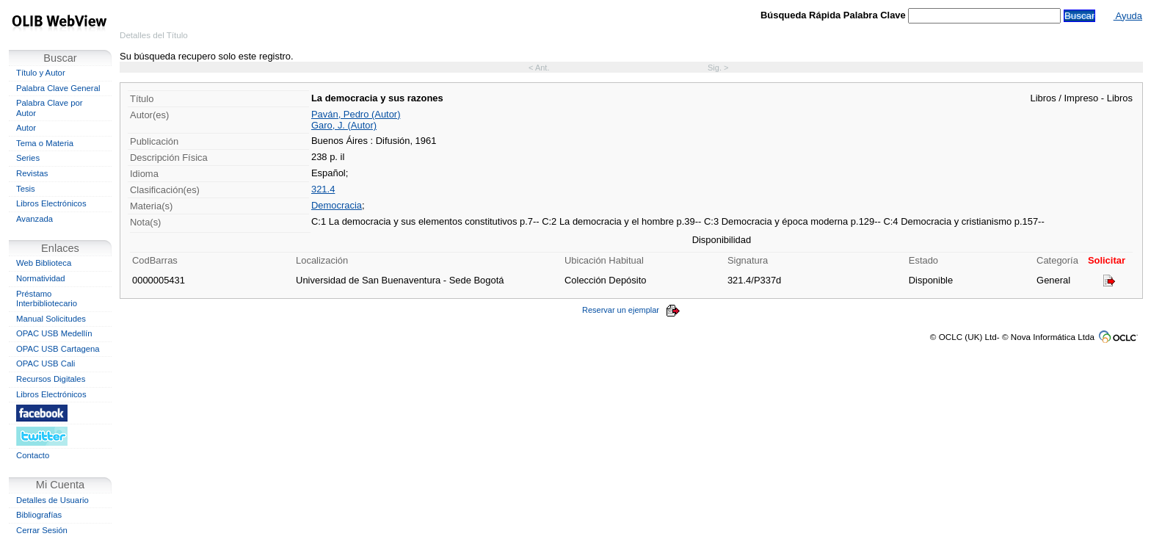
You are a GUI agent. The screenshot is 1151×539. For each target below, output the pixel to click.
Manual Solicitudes (51, 318)
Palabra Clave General (58, 88)
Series (28, 157)
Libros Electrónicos (51, 203)
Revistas (32, 173)
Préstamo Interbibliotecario (46, 298)
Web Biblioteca (43, 262)
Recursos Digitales (50, 379)
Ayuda (1128, 15)
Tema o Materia (44, 143)
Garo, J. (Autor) (344, 125)
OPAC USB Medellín (54, 333)
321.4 (323, 189)
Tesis (25, 188)
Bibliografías (39, 514)
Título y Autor (40, 72)
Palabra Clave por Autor (49, 107)
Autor (26, 127)
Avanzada (34, 218)
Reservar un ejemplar (631, 309)
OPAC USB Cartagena (58, 348)
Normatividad (40, 278)
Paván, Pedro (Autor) (356, 114)
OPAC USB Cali (45, 363)
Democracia (336, 205)
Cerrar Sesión (42, 530)
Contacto (32, 455)
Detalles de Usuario (52, 500)
